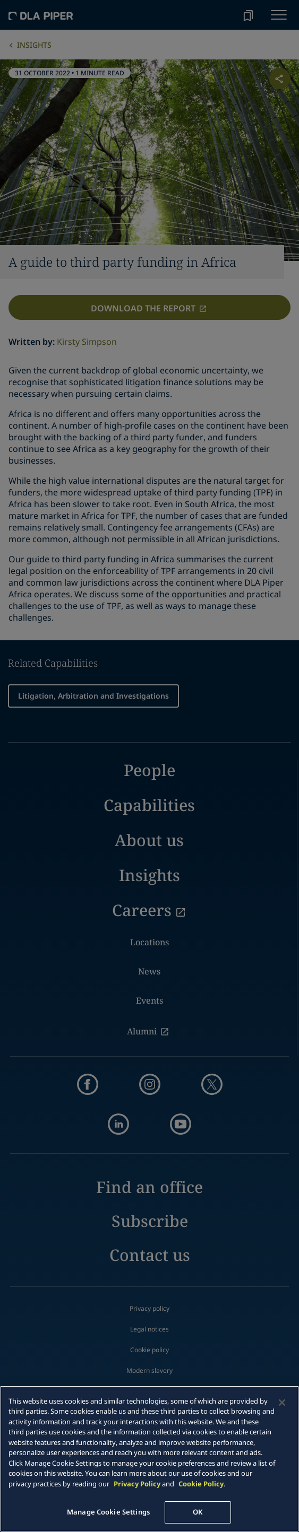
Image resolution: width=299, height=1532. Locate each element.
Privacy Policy (137, 1484)
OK (197, 1512)
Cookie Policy (201, 1484)
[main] (149, 1459)
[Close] (282, 1402)
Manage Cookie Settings (108, 1512)
